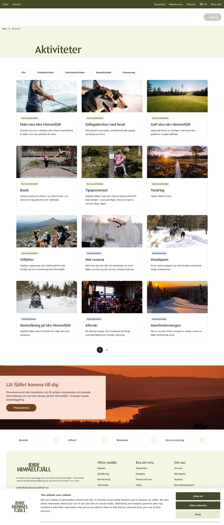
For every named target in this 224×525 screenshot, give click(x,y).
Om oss (178, 468)
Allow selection (197, 496)
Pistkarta (191, 4)
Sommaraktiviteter (75, 72)
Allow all (198, 487)
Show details (163, 519)
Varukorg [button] (212, 17)
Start (4, 29)
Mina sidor (216, 4)
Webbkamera (176, 4)
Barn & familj (57, 17)
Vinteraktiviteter (45, 72)
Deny (198, 505)
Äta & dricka (91, 17)
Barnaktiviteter (103, 72)
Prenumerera (21, 407)
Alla (23, 72)
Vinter (5, 4)
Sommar (16, 4)
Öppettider (159, 4)
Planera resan (109, 17)
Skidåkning (40, 17)
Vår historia (180, 473)
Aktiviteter (74, 17)
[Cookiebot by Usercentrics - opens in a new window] (20, 519)
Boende (26, 17)
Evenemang (129, 72)
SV (203, 4)
